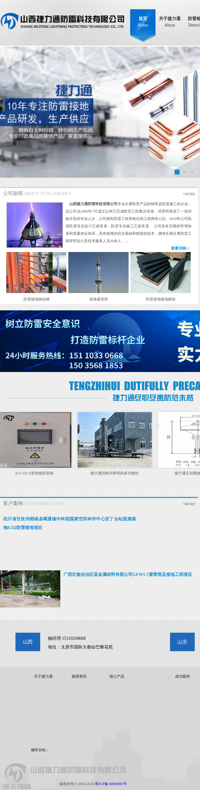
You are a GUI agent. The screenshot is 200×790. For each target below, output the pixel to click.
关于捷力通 (170, 21)
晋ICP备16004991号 (111, 784)
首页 (143, 21)
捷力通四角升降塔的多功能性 (116, 473)
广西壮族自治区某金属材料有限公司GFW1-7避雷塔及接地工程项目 (127, 574)
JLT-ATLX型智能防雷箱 (36, 473)
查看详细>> (180, 248)
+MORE (189, 194)
